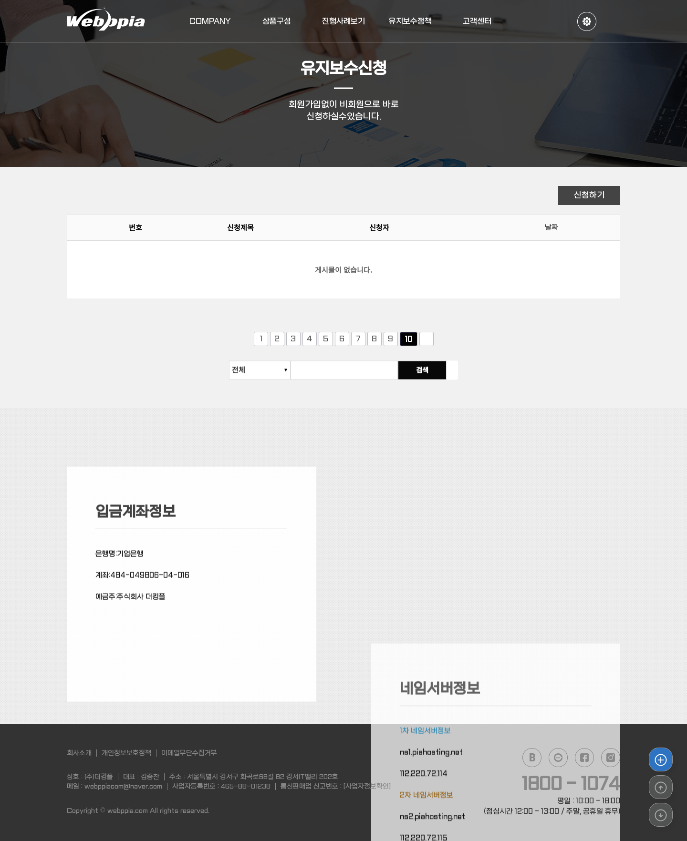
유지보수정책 (410, 21)
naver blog (531, 757)
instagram (610, 757)
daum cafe (558, 757)
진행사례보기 (343, 21)
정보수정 (586, 21)
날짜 (551, 229)
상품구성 (276, 21)
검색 (433, 374)
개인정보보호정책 (126, 753)
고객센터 (477, 21)
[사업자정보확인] (367, 786)
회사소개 (79, 753)
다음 (426, 339)
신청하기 (589, 195)
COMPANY (210, 21)
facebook (584, 757)
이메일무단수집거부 (189, 753)
